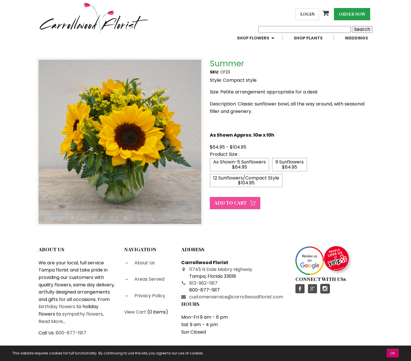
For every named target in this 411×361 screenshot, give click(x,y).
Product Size (223, 154)
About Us (144, 263)
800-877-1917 (71, 333)
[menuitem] (260, 38)
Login (307, 14)
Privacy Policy (149, 295)
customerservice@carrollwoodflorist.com (236, 297)
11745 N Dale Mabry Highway (220, 269)
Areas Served (148, 279)
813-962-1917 (203, 283)
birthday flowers (57, 306)
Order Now (352, 14)
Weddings (356, 38)
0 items (157, 312)
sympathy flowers (82, 314)
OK (392, 353)
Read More (51, 321)
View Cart (135, 312)
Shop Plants (308, 38)
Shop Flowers (253, 38)
